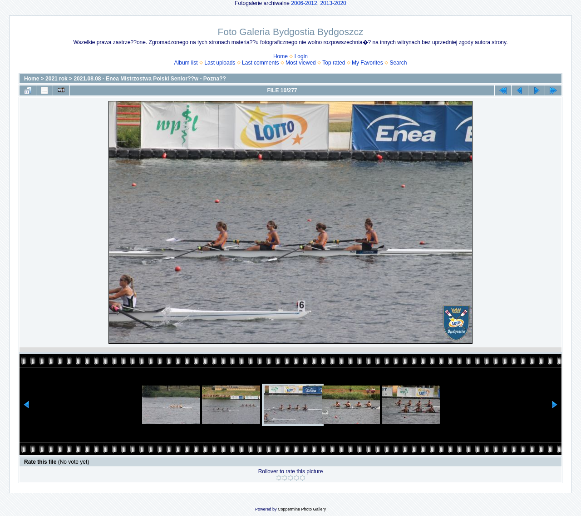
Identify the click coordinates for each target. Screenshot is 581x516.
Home (280, 56)
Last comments (260, 63)
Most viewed (301, 63)
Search (398, 63)
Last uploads (219, 63)
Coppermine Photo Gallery (302, 509)
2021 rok (56, 78)
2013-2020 (333, 3)
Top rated (333, 63)
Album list (186, 63)
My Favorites (367, 63)
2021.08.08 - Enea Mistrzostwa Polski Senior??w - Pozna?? (150, 78)
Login (301, 56)
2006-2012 (304, 3)
